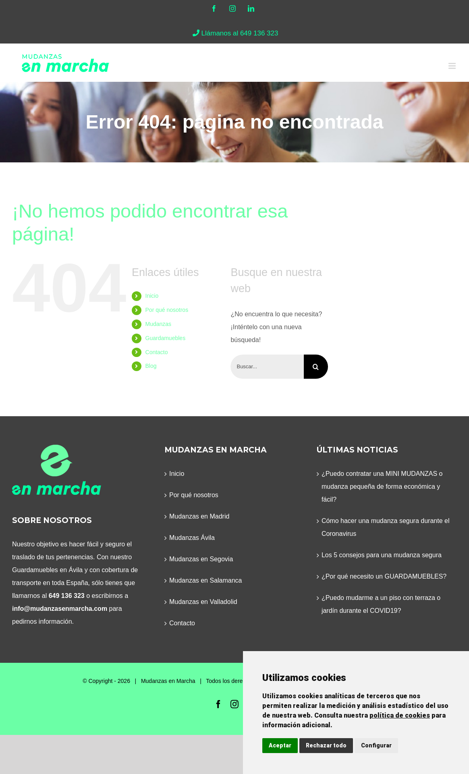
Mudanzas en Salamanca (205, 580)
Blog (151, 366)
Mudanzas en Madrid (199, 516)
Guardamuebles (165, 338)
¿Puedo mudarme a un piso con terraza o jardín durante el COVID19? (381, 604)
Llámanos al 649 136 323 (234, 33)
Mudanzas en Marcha (168, 681)
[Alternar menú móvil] (452, 66)
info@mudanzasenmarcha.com (59, 608)
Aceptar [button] (280, 745)
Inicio (152, 296)
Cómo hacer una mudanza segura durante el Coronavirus (386, 527)
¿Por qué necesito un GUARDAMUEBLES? (384, 576)
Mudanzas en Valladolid (203, 601)
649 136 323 (67, 595)
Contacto (156, 352)
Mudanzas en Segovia (201, 559)
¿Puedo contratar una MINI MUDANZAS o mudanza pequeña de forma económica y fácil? (382, 486)
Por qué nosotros (167, 310)
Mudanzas (158, 324)
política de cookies (399, 715)
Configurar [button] (376, 745)
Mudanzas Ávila (192, 537)
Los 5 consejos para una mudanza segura (382, 555)
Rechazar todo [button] (326, 745)
